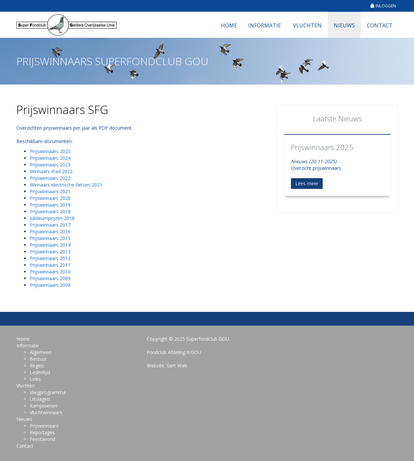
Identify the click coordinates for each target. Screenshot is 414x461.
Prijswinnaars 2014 (50, 245)
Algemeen (40, 352)
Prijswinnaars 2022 (50, 178)
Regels (37, 365)
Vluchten (307, 25)
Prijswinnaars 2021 (50, 191)
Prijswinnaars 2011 (50, 265)
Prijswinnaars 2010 (50, 271)
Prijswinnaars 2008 (50, 285)
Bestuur (38, 359)
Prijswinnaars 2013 (50, 251)
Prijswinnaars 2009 (50, 278)
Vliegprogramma (48, 392)
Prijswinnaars (44, 426)
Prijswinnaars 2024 (50, 158)
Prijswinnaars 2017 (50, 225)
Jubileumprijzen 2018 (52, 218)
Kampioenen (43, 405)
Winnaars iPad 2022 (51, 171)
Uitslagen (40, 399)
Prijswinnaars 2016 (50, 231)
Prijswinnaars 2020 (50, 198)
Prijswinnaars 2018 (50, 211)
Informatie (264, 25)
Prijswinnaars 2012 (50, 258)
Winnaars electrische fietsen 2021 (66, 185)
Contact (380, 25)
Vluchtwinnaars (46, 412)
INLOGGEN (383, 6)
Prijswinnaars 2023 (50, 164)
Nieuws (344, 25)
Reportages (42, 432)
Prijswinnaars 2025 (50, 151)
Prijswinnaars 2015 (50, 238)
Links (35, 379)
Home (229, 25)
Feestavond (42, 439)
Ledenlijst (40, 372)
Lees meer (306, 183)
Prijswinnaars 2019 (50, 205)
